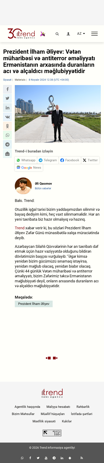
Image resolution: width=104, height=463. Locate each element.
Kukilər (67, 421)
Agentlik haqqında (27, 407)
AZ (79, 33)
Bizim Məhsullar (23, 414)
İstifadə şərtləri (81, 414)
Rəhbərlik (83, 407)
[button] (7, 89)
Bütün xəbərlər (43, 188)
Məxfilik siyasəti (44, 421)
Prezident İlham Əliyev (33, 304)
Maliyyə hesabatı (58, 407)
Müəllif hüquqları (53, 414)
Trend (20, 228)
